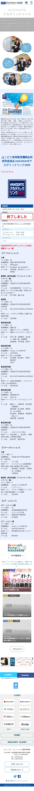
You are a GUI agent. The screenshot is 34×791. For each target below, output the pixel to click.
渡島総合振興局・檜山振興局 (17, 742)
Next (31, 661)
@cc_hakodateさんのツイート (10, 678)
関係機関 (17, 735)
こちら (4, 241)
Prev (2, 661)
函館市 (9, 729)
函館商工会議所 (25, 729)
